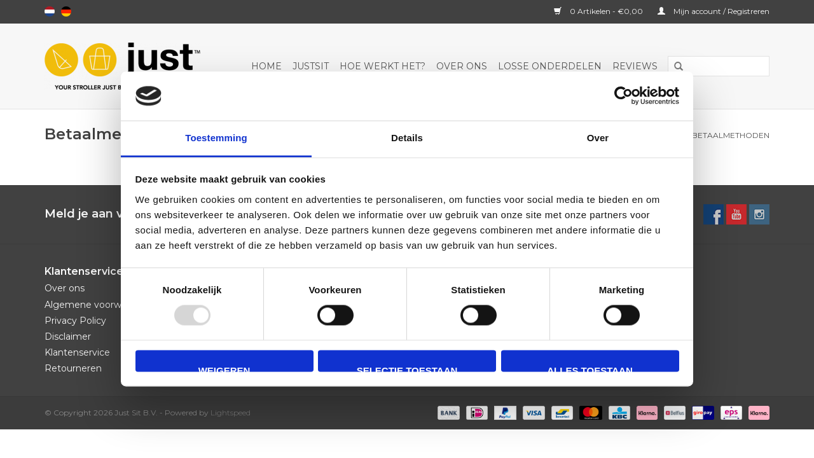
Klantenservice (77, 352)
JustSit (311, 66)
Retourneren (73, 368)
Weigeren (224, 368)
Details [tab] (407, 137)
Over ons (461, 66)
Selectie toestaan (407, 368)
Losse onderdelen (550, 66)
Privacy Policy (75, 320)
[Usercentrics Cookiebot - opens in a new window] (623, 96)
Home (266, 66)
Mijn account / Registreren (713, 11)
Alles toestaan (589, 368)
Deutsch (66, 11)
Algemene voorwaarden (98, 304)
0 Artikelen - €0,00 (599, 11)
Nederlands (50, 11)
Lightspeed (230, 412)
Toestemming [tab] (216, 137)
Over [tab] (598, 137)
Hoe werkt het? (382, 66)
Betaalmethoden (730, 135)
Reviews (635, 66)
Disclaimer (68, 336)
